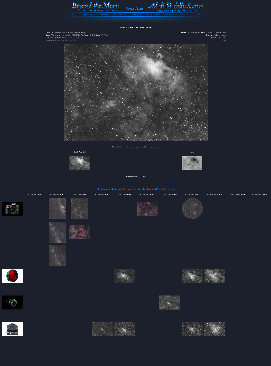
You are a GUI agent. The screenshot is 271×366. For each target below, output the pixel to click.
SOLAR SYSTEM (119, 14)
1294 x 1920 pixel (140, 176)
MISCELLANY (167, 14)
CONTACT (183, 14)
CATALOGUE (103, 14)
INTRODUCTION (87, 14)
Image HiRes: (130, 176)
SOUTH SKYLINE (151, 14)
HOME (71, 14)
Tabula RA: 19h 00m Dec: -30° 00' (135, 27)
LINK (199, 14)
